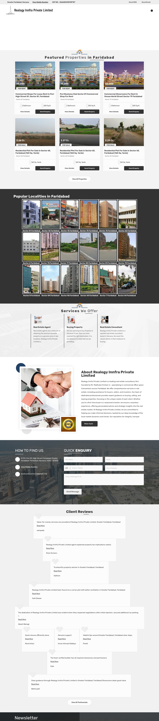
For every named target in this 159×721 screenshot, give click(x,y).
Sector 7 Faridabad (108, 296)
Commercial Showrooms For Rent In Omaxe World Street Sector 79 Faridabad (123, 95)
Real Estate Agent (42, 327)
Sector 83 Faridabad (108, 263)
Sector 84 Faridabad (50, 296)
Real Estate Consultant (111, 327)
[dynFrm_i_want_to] (124, 468)
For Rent (22, 89)
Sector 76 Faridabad (108, 231)
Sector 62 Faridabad (127, 231)
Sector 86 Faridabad (70, 296)
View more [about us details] (88, 424)
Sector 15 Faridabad (70, 231)
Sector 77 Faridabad (69, 263)
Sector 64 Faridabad (127, 296)
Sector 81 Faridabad (31, 231)
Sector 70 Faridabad (127, 263)
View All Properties (79, 179)
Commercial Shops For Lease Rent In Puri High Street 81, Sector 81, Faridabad (35, 95)
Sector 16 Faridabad (50, 231)
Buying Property (75, 327)
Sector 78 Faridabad (50, 263)
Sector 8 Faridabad (31, 296)
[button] (40, 2)
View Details (25, 112)
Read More (41, 526)
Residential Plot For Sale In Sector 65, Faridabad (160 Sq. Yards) (33, 151)
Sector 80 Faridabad (88, 263)
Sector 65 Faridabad (89, 296)
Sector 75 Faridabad (89, 231)
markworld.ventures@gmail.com (34, 474)
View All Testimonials (80, 702)
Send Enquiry (45, 112)
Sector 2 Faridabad (31, 263)
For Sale (22, 145)
